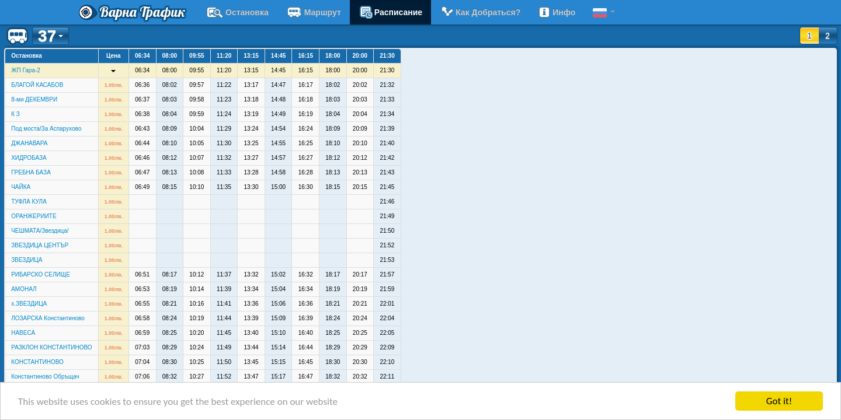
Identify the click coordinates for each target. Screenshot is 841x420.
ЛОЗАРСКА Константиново (48, 318)
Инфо (556, 12)
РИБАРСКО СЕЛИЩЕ (40, 274)
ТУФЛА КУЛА (29, 201)
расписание (390, 12)
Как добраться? (480, 12)
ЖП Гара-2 (25, 70)
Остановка (237, 12)
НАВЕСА (23, 333)
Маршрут (313, 12)
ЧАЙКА (20, 187)
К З (15, 114)
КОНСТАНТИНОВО (37, 362)
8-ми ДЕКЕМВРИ (34, 99)
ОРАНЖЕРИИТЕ (33, 216)
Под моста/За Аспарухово (46, 128)
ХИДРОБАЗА (28, 158)
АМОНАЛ (23, 289)
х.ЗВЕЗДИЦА (29, 303)
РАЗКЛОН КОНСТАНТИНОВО (51, 347)
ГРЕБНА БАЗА (31, 172)
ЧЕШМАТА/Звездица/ (39, 231)
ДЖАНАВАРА (29, 143)
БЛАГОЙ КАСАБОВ (37, 85)
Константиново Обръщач (45, 376)
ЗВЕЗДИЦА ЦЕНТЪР (39, 245)
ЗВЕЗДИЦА (26, 260)
